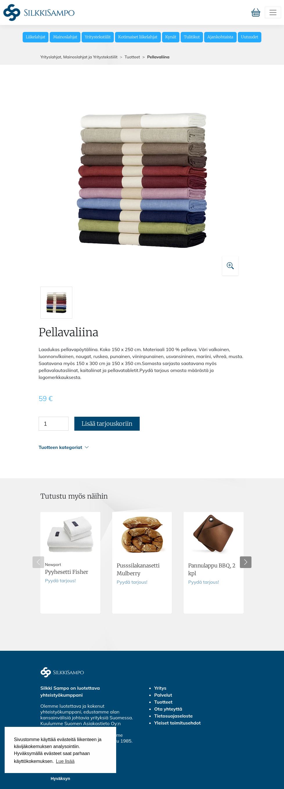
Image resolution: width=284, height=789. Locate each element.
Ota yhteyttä (168, 709)
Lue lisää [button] (65, 761)
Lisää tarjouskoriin (107, 423)
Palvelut (163, 695)
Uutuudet (249, 37)
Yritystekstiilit (98, 37)
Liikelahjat (35, 37)
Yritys (160, 688)
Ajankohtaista (220, 37)
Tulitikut (192, 37)
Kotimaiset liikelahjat (137, 37)
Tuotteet (132, 57)
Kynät (170, 37)
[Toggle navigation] (273, 12)
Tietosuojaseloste (173, 716)
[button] (141, 447)
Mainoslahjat (65, 37)
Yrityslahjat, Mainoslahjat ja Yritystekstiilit (79, 57)
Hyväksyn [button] (60, 778)
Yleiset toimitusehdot (177, 723)
